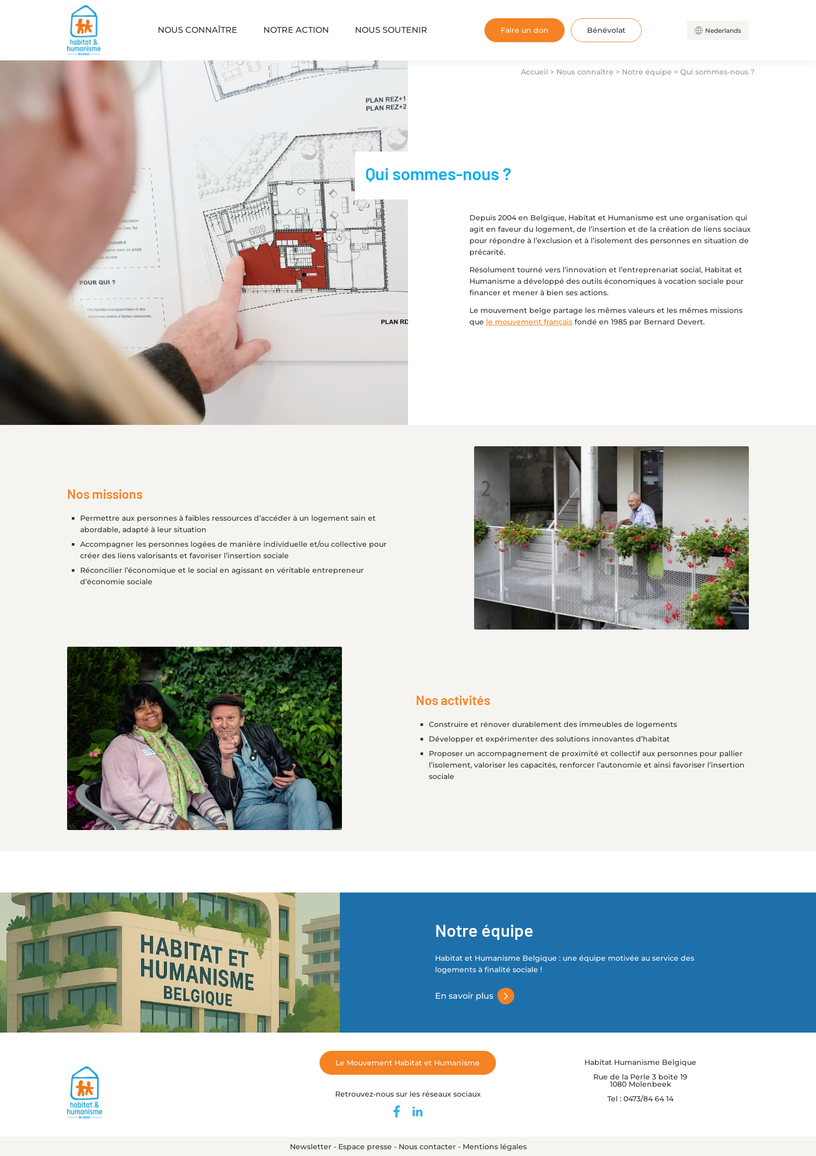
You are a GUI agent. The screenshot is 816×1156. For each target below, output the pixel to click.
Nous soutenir (391, 30)
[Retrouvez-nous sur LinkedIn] (418, 1111)
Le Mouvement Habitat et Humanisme (408, 1062)
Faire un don (525, 30)
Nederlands (723, 30)
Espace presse (365, 1146)
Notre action (296, 30)
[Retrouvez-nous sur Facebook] (396, 1111)
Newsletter (311, 1146)
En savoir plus (464, 996)
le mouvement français (529, 321)
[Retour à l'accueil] (83, 30)
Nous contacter (427, 1146)
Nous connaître (197, 30)
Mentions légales (495, 1146)
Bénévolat (606, 30)
